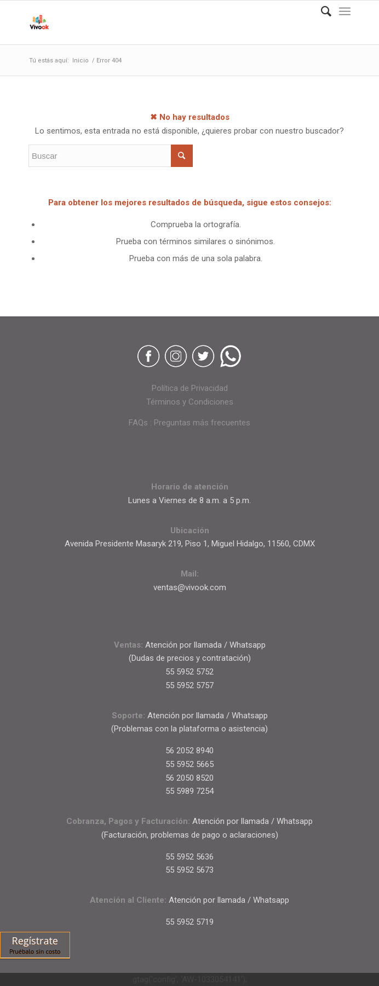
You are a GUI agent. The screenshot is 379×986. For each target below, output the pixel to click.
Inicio (80, 60)
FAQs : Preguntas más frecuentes (189, 423)
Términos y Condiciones (189, 402)
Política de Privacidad (190, 388)
